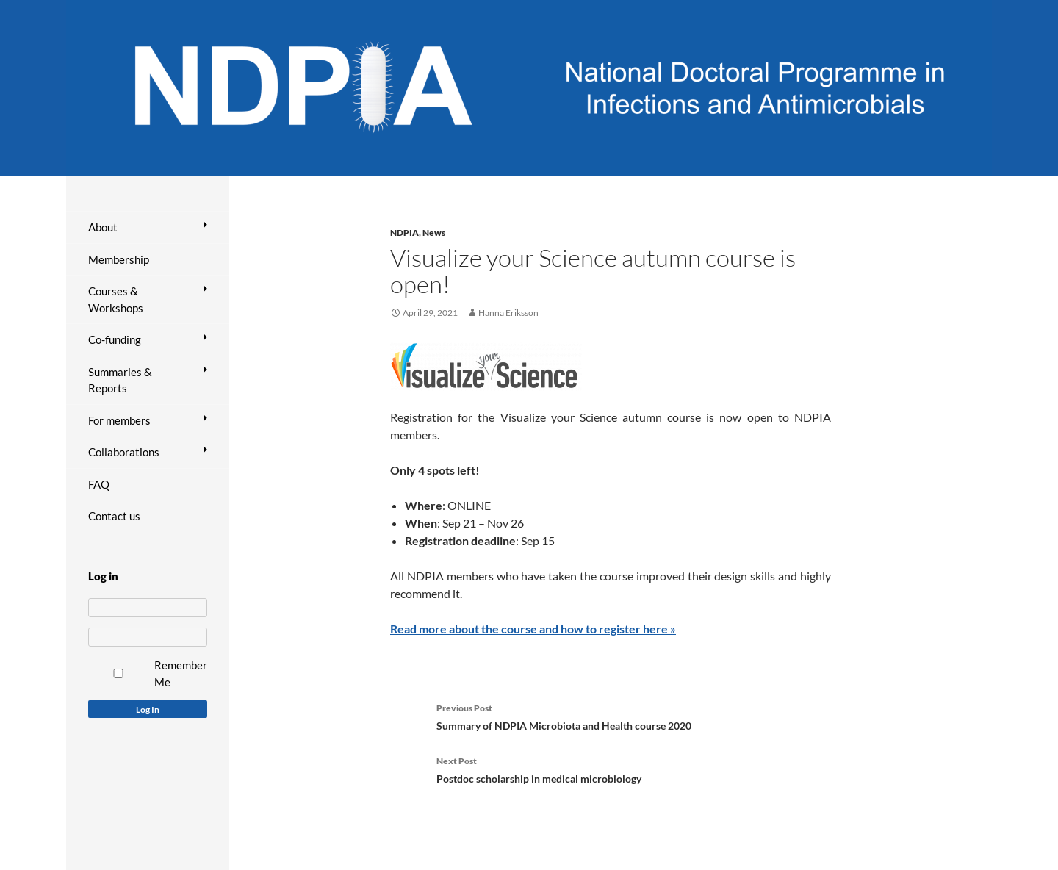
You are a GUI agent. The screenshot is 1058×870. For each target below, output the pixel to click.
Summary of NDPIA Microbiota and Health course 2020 (610, 716)
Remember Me (180, 673)
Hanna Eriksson (508, 312)
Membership (118, 259)
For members (119, 420)
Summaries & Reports (120, 380)
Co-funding (114, 339)
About (103, 227)
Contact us (114, 515)
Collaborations (123, 452)
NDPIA (404, 232)
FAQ (98, 484)
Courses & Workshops (115, 299)
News (433, 232)
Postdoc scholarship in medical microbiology (610, 768)
